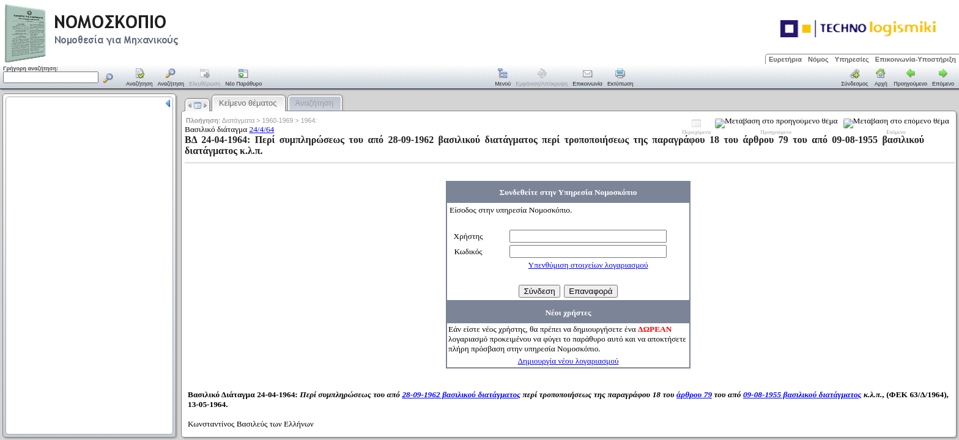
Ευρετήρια (785, 59)
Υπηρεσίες (852, 59)
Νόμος (818, 59)
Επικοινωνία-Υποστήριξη (915, 59)
